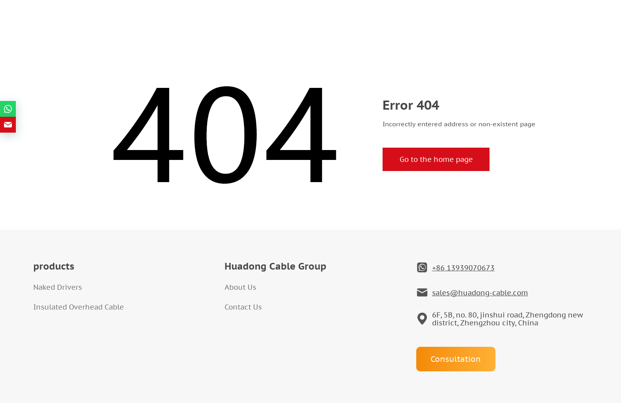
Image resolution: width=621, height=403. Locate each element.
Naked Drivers (57, 287)
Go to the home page (436, 159)
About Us (240, 287)
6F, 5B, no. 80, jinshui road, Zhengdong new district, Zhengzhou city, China (507, 319)
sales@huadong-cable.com (480, 293)
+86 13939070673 (463, 268)
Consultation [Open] (456, 359)
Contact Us (243, 307)
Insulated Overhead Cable (78, 307)
